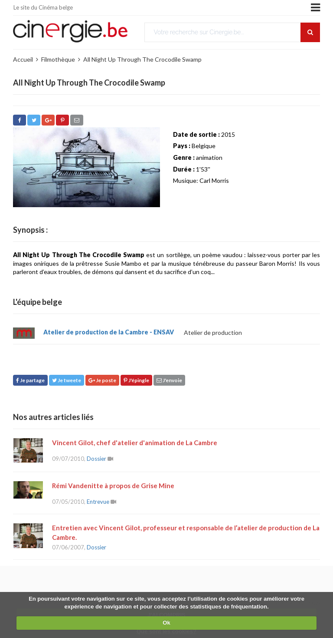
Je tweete (66, 380)
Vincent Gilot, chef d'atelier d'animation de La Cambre (134, 442)
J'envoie (169, 380)
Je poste (102, 380)
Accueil (23, 59)
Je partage (30, 380)
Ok (166, 622)
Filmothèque (58, 59)
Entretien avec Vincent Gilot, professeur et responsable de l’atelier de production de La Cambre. (186, 532)
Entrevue (98, 501)
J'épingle (136, 380)
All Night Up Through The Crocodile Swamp (142, 59)
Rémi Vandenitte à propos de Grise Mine (113, 485)
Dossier (96, 458)
